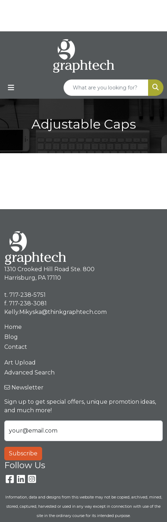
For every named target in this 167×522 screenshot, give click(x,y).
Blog (11, 337)
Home (13, 327)
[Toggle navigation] (11, 88)
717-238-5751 (99, 7)
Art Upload (20, 362)
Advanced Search (29, 372)
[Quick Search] (106, 87)
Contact (15, 346)
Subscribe (23, 453)
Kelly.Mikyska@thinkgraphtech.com (85, 23)
